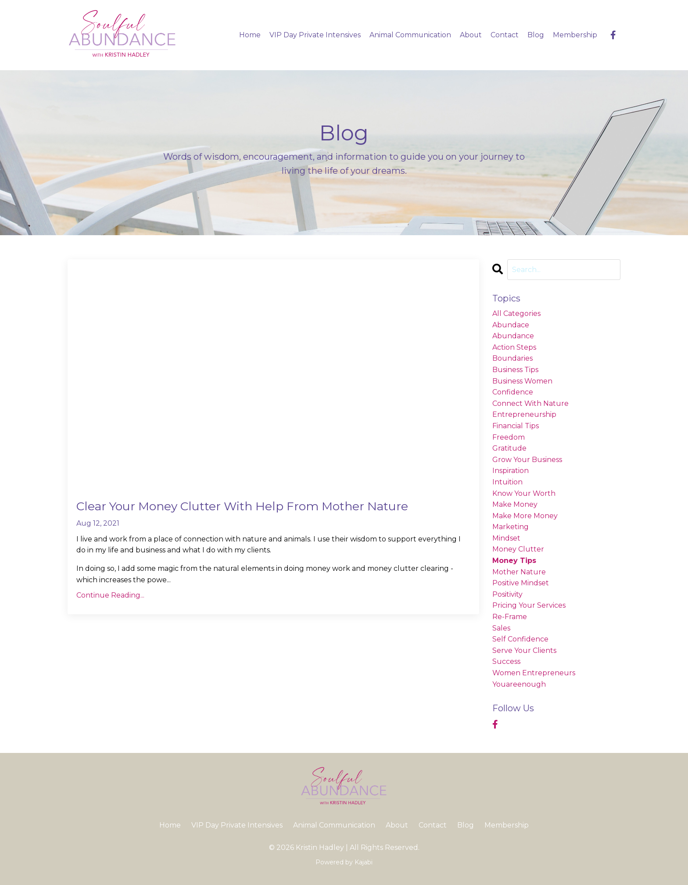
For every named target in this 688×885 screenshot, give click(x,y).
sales (501, 628)
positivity (507, 594)
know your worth (523, 493)
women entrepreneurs (533, 673)
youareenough (519, 684)
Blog (535, 35)
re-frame (509, 617)
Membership (575, 35)
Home (249, 35)
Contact (505, 35)
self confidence (520, 639)
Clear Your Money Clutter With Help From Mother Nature (263, 507)
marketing (510, 527)
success (506, 662)
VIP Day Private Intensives (314, 35)
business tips (515, 369)
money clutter (518, 549)
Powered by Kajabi (344, 862)
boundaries (512, 358)
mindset (506, 538)
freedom (508, 437)
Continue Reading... (110, 597)
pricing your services (529, 606)
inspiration (510, 470)
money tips (514, 560)
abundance (513, 336)
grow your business (527, 459)
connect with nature (530, 403)
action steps (514, 347)
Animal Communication (410, 35)
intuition (507, 482)
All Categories (516, 313)
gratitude (509, 448)
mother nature (519, 572)
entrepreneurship (524, 414)
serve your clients (524, 650)
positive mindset (520, 583)
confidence (512, 392)
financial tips (515, 426)
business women (522, 381)
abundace (510, 325)
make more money (525, 516)
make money (515, 504)
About (470, 35)
